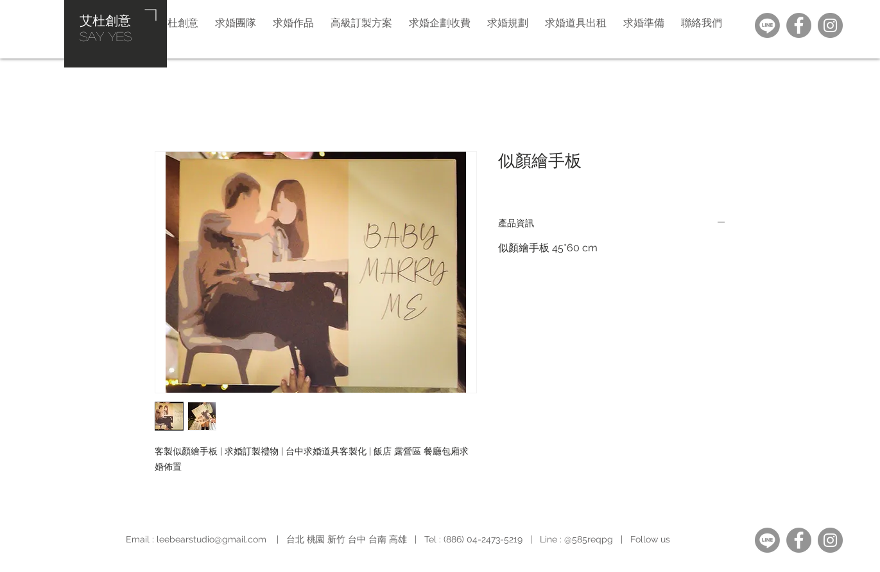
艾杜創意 (105, 19)
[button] (508, 22)
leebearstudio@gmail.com (211, 539)
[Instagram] (830, 25)
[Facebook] (798, 25)
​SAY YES (106, 36)
